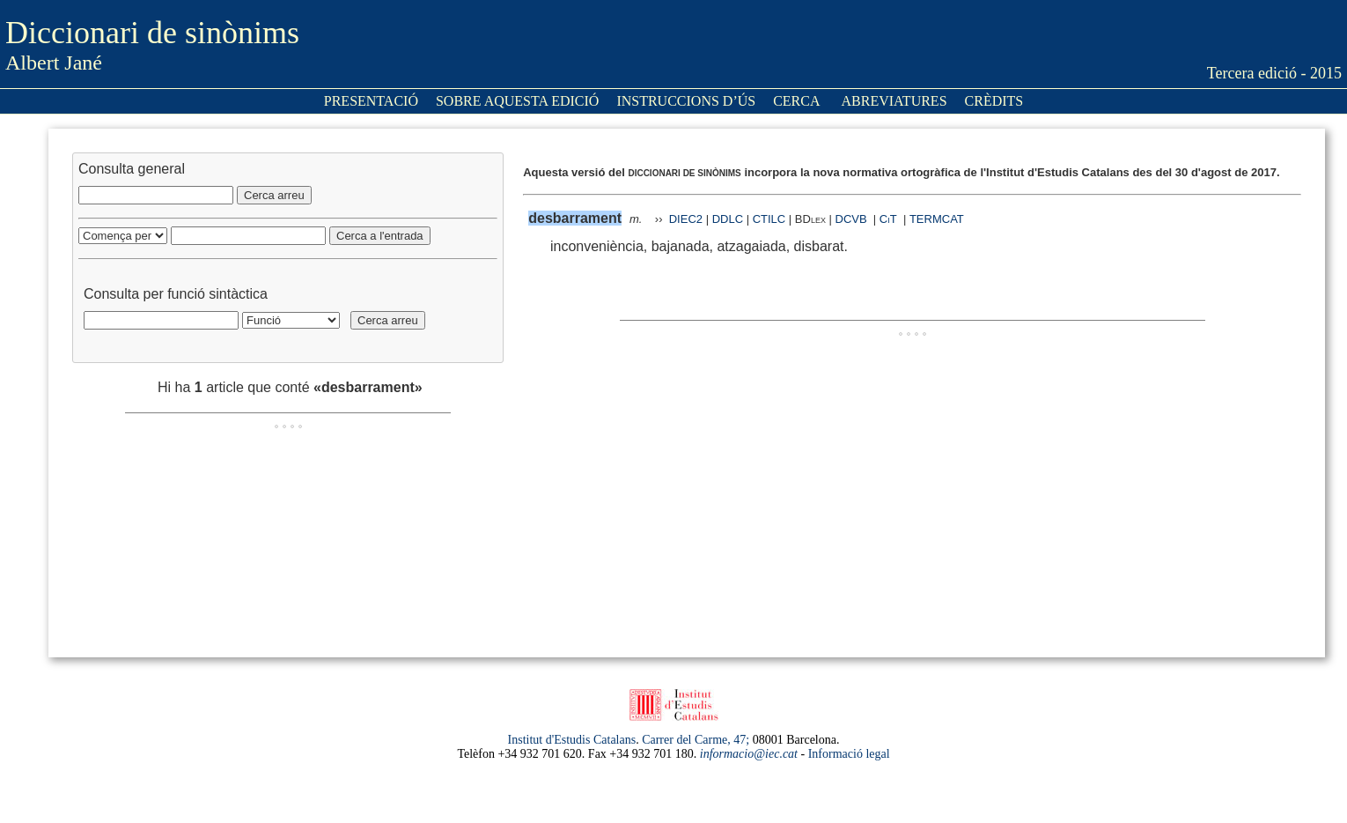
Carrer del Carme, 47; (695, 739)
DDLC (727, 219)
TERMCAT (936, 219)
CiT (888, 219)
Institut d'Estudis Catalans (572, 739)
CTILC (769, 219)
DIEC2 (686, 219)
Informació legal (849, 753)
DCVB (853, 219)
